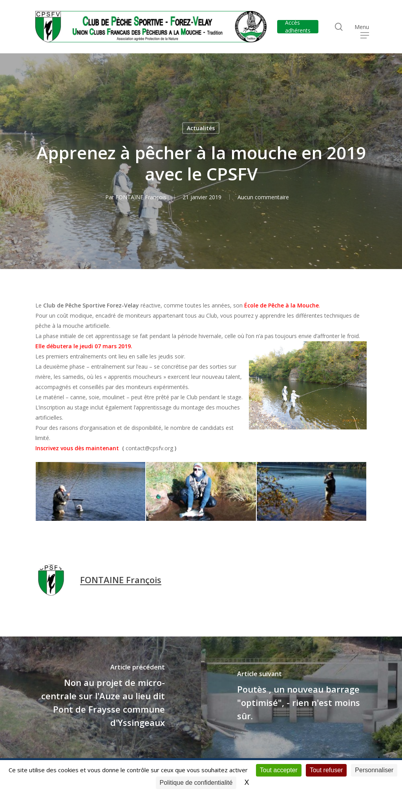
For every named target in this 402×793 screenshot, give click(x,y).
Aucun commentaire (263, 197)
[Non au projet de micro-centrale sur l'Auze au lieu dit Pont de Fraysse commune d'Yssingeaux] (100, 697)
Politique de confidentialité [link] (196, 782)
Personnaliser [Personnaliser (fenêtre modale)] (374, 770)
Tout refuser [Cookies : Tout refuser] (326, 770)
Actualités (201, 128)
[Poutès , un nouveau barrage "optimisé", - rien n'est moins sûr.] (301, 697)
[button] (364, 27)
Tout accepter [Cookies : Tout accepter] (279, 770)
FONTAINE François (140, 197)
